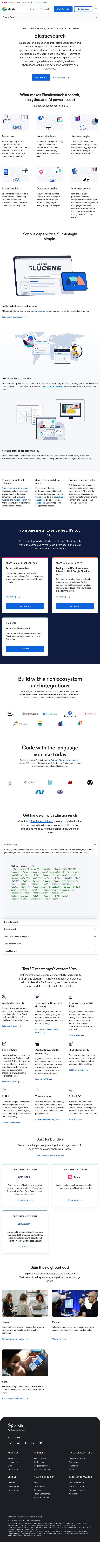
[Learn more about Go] (50, 786)
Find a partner (40, 1458)
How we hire (13, 1490)
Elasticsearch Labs (41, 821)
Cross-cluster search (52, 386)
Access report (41, 2)
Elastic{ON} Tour (76, 1486)
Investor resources (77, 1458)
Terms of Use (23, 1517)
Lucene (41, 311)
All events (73, 1494)
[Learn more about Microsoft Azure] (50, 717)
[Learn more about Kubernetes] (70, 717)
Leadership (13, 1462)
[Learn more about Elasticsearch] (40, 727)
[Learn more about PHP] (60, 795)
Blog (10, 1466)
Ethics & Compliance (43, 1497)
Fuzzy (4, 488)
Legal (36, 1482)
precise (24, 488)
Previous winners (76, 1482)
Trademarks (12, 1517)
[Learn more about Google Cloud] (30, 717)
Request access (41, 1466)
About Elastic (14, 1458)
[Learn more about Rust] (90, 786)
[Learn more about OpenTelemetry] (20, 727)
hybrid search (20, 500)
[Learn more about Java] (10, 786)
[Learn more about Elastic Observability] (60, 727)
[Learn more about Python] (30, 786)
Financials (73, 1466)
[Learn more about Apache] (90, 717)
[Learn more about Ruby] (70, 786)
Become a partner (42, 1469)
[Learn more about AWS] (10, 717)
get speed (40, 503)
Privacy (37, 1490)
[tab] (50, 312)
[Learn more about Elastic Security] (80, 727)
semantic (12, 488)
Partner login (39, 1462)
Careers (11, 1482)
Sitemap (39, 1517)
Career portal (13, 1486)
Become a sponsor (77, 1490)
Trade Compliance (42, 1494)
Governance (74, 1462)
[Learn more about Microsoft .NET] (40, 795)
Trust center (39, 1486)
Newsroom (13, 1469)
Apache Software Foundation (18, 1533)
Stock (71, 1469)
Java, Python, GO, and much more (61, 760)
